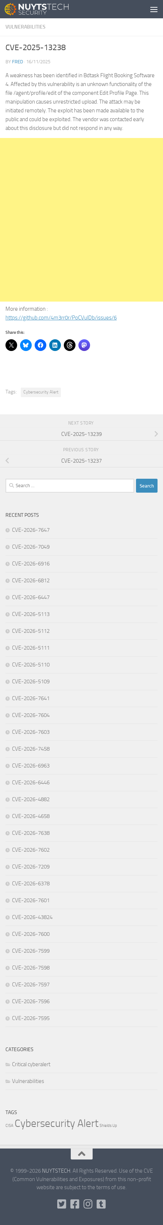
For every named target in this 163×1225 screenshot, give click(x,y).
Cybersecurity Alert (40, 392)
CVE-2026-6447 (31, 597)
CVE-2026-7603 (31, 732)
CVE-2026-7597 (31, 984)
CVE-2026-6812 (31, 580)
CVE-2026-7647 (31, 530)
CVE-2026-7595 (31, 1018)
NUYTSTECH (56, 1171)
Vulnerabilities (25, 27)
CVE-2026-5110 (31, 664)
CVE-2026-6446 (31, 782)
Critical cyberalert (31, 1064)
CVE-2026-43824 (32, 917)
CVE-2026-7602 (31, 850)
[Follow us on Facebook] (75, 1204)
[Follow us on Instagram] (88, 1204)
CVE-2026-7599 (31, 951)
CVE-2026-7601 (31, 900)
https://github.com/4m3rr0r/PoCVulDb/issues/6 (61, 317)
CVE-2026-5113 (31, 614)
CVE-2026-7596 (31, 1001)
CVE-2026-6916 (31, 563)
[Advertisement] (81, 220)
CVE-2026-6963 (31, 765)
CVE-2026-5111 (31, 648)
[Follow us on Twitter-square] (62, 1204)
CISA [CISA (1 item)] (9, 1125)
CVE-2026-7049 (31, 547)
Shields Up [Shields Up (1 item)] (108, 1125)
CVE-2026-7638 (31, 833)
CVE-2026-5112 (31, 631)
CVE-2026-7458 (31, 749)
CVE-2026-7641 (31, 698)
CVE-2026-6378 (31, 883)
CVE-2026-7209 (31, 866)
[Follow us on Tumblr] (101, 1204)
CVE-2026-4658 (31, 816)
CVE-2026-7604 (31, 715)
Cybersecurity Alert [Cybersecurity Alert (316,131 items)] (56, 1123)
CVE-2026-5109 (31, 681)
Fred (17, 61)
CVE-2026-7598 (31, 967)
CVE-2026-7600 (31, 934)
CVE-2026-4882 (31, 799)
